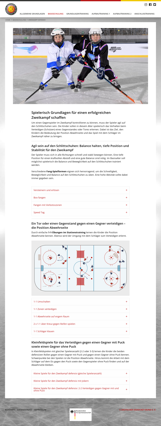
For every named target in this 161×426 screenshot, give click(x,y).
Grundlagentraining (77, 13)
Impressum (40, 409)
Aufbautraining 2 (122, 13)
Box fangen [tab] (40, 197)
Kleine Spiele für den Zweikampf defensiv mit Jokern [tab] (61, 380)
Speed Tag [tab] (39, 212)
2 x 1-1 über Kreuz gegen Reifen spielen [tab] (54, 323)
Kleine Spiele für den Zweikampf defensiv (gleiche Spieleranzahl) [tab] (68, 373)
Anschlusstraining (144, 13)
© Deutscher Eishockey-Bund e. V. (137, 409)
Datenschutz (24, 409)
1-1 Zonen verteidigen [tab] (45, 309)
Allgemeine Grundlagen (32, 13)
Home (7, 20)
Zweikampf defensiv (37, 20)
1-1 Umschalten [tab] (42, 301)
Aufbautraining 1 (101, 13)
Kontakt (10, 409)
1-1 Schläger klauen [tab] (44, 331)
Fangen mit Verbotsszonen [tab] (48, 204)
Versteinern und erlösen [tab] (46, 190)
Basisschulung (55, 13)
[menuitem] (32, 13)
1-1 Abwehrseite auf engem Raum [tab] (51, 316)
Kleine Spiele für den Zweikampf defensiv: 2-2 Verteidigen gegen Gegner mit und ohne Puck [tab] (76, 389)
